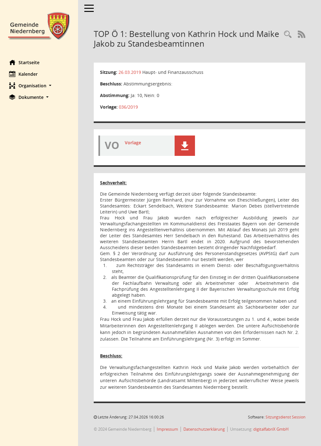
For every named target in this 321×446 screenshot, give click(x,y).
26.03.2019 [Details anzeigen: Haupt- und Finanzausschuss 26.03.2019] (130, 72)
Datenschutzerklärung (204, 429)
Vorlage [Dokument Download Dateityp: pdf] (133, 143)
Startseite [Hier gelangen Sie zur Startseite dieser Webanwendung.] (24, 62)
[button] (39, 85)
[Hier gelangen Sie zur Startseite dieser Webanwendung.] (39, 25)
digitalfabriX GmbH (271, 429)
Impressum (167, 429)
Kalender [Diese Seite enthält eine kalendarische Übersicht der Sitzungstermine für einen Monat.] (23, 74)
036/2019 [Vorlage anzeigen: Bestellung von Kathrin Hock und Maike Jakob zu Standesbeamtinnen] (128, 107)
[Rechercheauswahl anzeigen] (288, 34)
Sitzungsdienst (285, 417)
